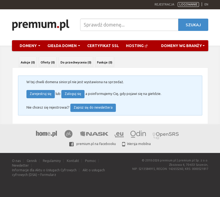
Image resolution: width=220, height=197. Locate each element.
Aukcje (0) (28, 62)
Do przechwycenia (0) (76, 62)
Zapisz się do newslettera (93, 107)
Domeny (30, 46)
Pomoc (90, 161)
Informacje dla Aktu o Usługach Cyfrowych (44, 170)
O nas (16, 161)
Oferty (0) (48, 62)
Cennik (32, 161)
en (206, 4)
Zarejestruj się (41, 93)
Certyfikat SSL (103, 46)
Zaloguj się (73, 93)
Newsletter (20, 165)
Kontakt (73, 161)
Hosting (137, 46)
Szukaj (193, 24)
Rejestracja (164, 4)
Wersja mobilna (136, 144)
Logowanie (188, 4)
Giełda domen (63, 46)
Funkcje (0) (104, 62)
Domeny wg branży (183, 46)
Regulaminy (52, 161)
